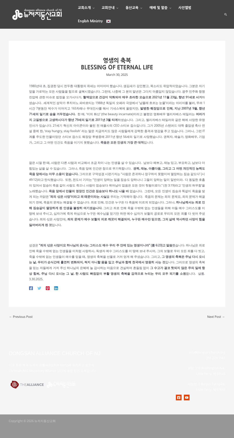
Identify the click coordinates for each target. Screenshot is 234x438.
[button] (92, 7)
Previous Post (21, 317)
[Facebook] (31, 288)
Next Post (216, 317)
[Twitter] (39, 288)
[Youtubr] (187, 397)
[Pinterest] (48, 288)
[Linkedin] (56, 288)
